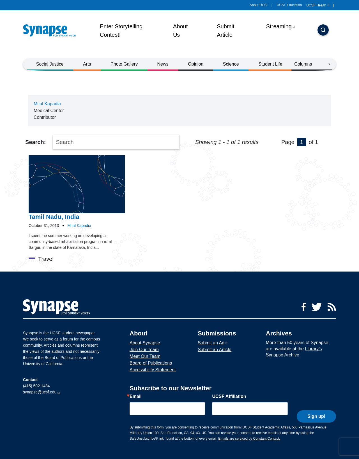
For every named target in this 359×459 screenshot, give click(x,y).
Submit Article (225, 30)
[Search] (323, 31)
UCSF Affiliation (229, 396)
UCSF (318, 5)
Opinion (195, 64)
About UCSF (259, 5)
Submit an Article (214, 349)
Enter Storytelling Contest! (121, 30)
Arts (87, 64)
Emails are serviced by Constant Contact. (249, 439)
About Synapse (145, 342)
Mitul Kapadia (47, 103)
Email (136, 396)
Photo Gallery (124, 64)
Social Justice (50, 64)
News (163, 64)
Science (231, 64)
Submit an (213, 342)
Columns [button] (303, 64)
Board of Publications (151, 363)
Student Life (270, 64)
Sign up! (316, 407)
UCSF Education (289, 5)
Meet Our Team (145, 356)
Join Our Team (144, 349)
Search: (35, 142)
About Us (180, 30)
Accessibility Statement (153, 369)
